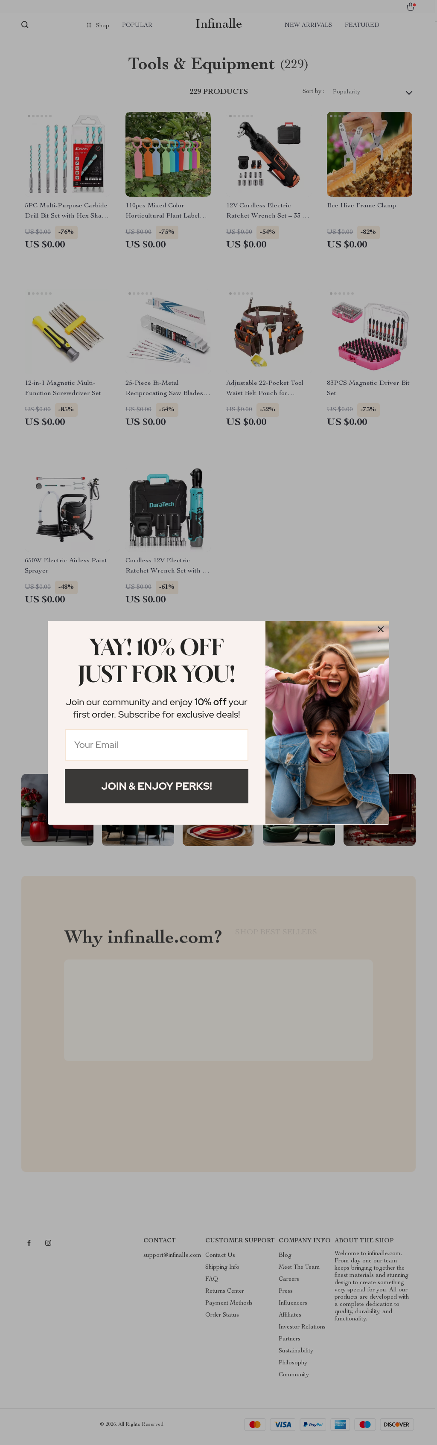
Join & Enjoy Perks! (156, 786)
